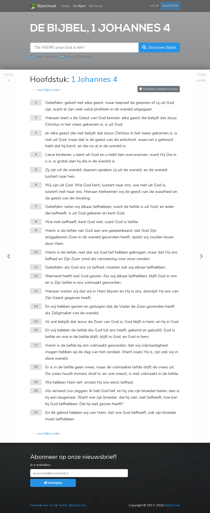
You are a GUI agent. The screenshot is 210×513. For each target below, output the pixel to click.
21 (36, 412)
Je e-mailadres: (40, 465)
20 (36, 390)
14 (36, 306)
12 (36, 276)
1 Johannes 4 (94, 79)
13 (36, 291)
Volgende (201, 77)
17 (36, 345)
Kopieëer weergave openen (158, 89)
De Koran (95, 6)
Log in (154, 6)
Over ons (48, 505)
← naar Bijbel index (46, 90)
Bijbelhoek (43, 6)
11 (36, 267)
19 (36, 382)
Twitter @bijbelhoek (72, 505)
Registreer (170, 6)
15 (36, 321)
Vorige (8, 77)
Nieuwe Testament (79, 56)
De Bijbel (79, 6)
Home (66, 5)
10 (36, 252)
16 (36, 330)
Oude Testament (47, 56)
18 (36, 367)
